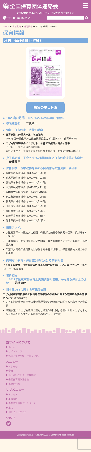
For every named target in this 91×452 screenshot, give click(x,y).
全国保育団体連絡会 (18, 379)
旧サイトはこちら (17, 412)
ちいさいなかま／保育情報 (22, 375)
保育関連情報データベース (22, 403)
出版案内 (13, 399)
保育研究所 (14, 384)
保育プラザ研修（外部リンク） (24, 355)
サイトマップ (15, 351)
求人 (10, 407)
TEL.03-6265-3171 (19, 18)
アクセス (13, 394)
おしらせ (13, 366)
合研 (10, 370)
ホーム (6, 27)
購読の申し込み (45, 107)
